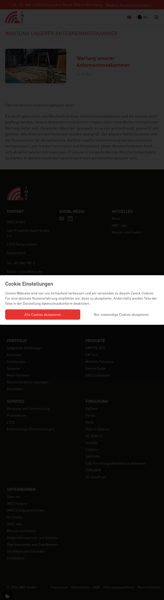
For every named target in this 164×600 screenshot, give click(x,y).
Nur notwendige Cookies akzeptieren (121, 314)
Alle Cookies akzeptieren (42, 314)
